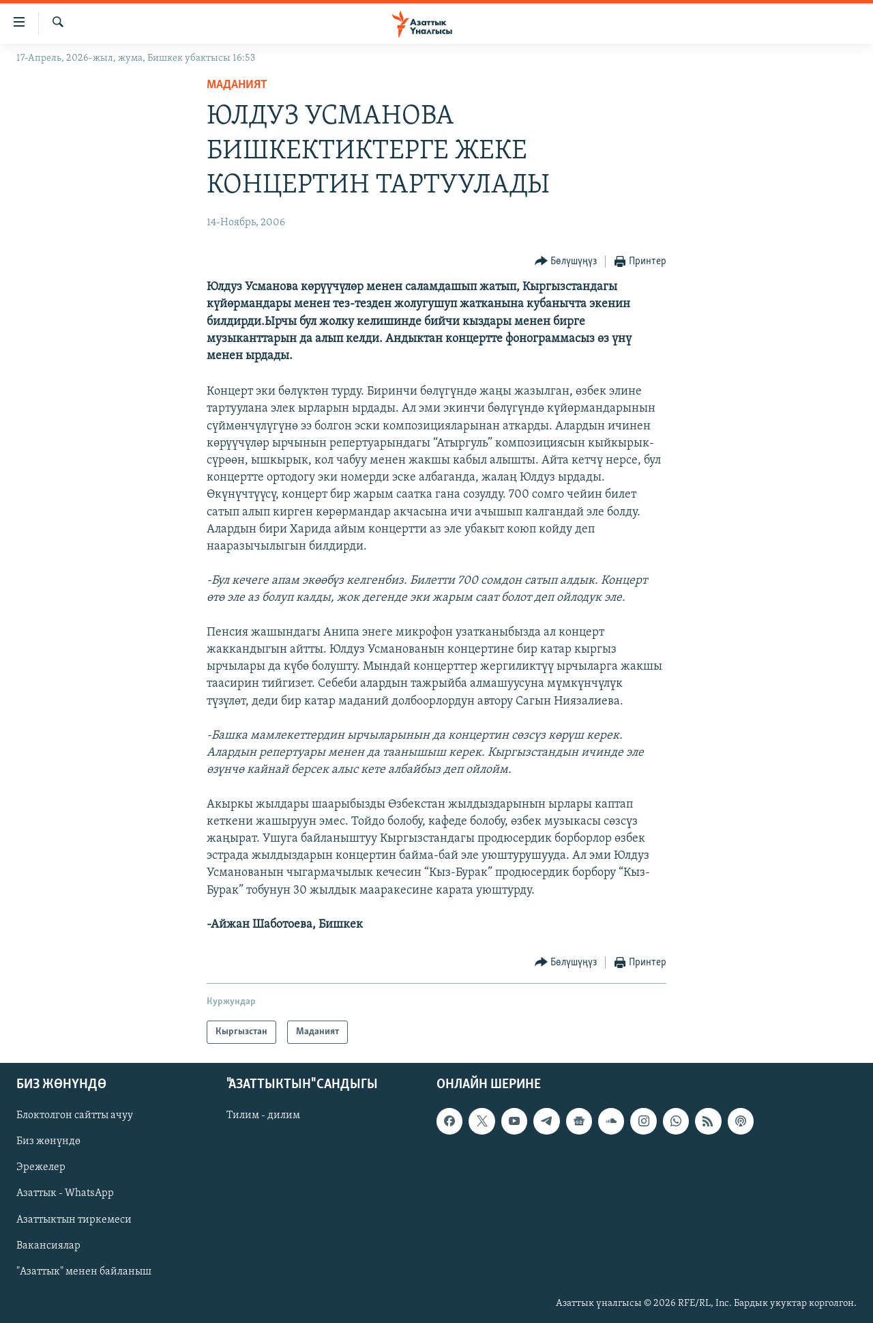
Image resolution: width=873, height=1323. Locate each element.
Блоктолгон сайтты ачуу (74, 1116)
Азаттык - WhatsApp (65, 1194)
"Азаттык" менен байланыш (83, 1271)
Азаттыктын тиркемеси (74, 1219)
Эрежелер (40, 1168)
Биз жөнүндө (48, 1142)
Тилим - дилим (263, 1116)
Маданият (237, 85)
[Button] (566, 262)
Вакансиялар (48, 1245)
